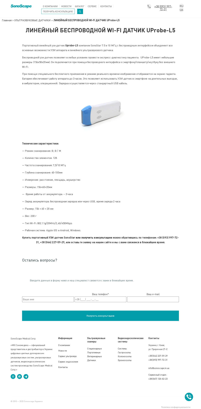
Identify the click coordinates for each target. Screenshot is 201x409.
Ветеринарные (94, 356)
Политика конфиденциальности (176, 407)
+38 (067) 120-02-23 (158, 378)
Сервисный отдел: (157, 374)
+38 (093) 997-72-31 (163, 6)
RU (181, 6)
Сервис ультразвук (67, 356)
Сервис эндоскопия (68, 361)
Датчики (91, 360)
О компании (50, 6)
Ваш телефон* (100, 297)
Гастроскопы (124, 352)
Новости (66, 6)
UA (181, 9)
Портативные (94, 352)
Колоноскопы (125, 356)
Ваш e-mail (153, 297)
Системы (122, 348)
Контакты (106, 6)
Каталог (79, 6)
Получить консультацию (58, 11)
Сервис (92, 6)
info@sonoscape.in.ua (158, 368)
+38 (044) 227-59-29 (158, 355)
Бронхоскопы (125, 360)
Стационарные (94, 348)
